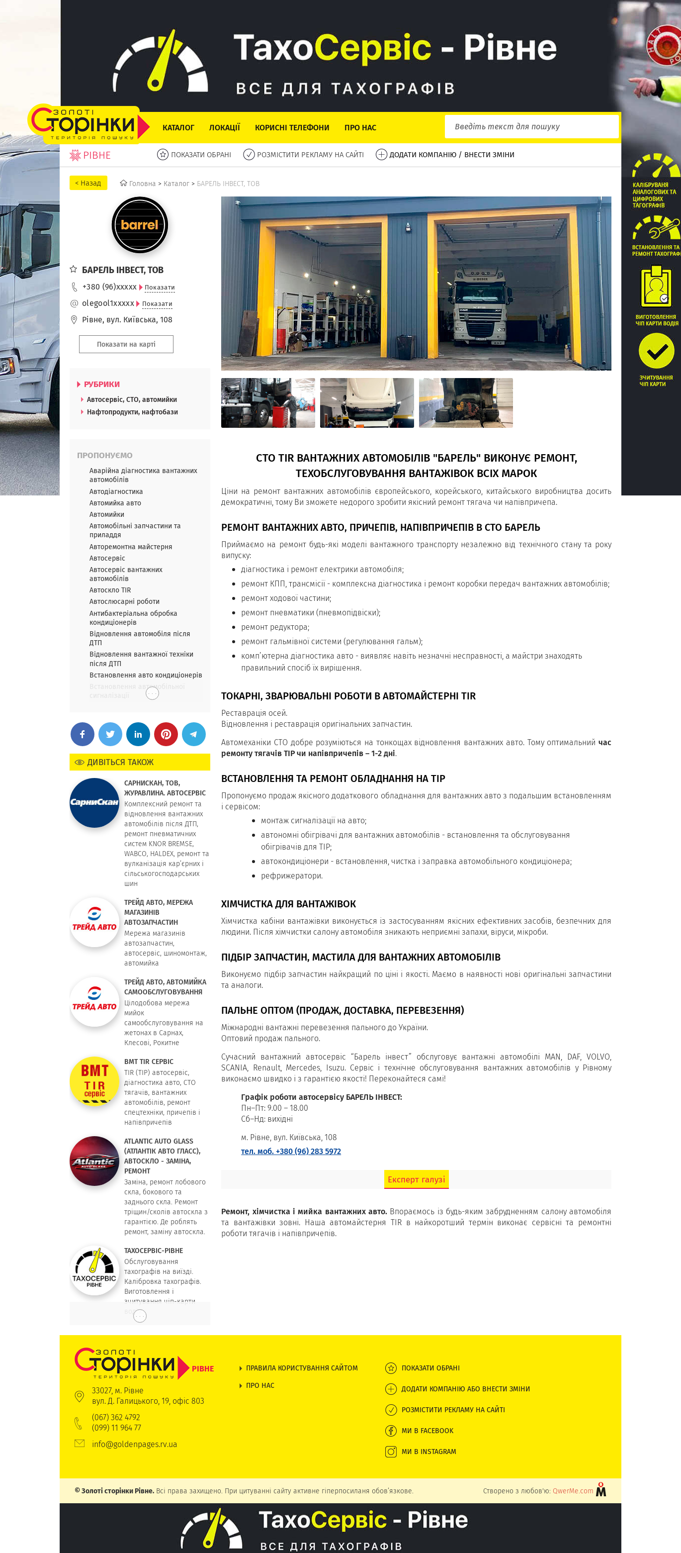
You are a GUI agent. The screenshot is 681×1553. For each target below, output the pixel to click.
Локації (224, 127)
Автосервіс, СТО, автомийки (132, 399)
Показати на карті (126, 344)
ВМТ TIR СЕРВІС (148, 1062)
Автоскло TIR (110, 590)
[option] (268, 403)
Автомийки (106, 514)
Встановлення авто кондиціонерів (145, 675)
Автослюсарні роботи (124, 601)
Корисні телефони (292, 127)
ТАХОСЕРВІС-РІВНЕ (153, 1251)
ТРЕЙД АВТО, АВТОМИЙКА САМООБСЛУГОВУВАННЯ (165, 987)
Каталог (178, 127)
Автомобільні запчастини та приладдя (135, 530)
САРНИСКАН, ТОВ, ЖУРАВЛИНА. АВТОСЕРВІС (165, 788)
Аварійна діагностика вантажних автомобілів (143, 475)
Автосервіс (107, 558)
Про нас (360, 127)
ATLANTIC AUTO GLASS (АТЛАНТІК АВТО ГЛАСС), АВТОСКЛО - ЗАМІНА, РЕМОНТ (162, 1156)
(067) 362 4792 (116, 1417)
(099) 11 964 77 (116, 1428)
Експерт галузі (416, 1179)
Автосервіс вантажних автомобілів (126, 574)
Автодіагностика (116, 491)
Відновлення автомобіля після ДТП (139, 638)
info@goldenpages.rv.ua (134, 1444)
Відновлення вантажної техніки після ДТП (141, 658)
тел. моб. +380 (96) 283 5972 (291, 1151)
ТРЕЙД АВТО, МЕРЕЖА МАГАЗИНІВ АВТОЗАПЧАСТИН (158, 912)
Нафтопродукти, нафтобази (132, 412)
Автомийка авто (115, 503)
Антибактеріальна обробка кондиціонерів (133, 617)
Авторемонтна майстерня (130, 547)
